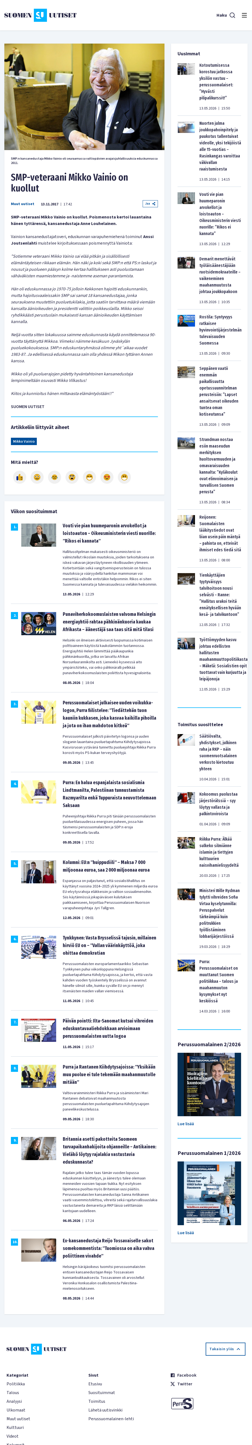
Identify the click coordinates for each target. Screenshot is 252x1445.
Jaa (150, 203)
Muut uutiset (22, 204)
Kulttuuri (15, 1428)
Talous (13, 1393)
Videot (13, 1436)
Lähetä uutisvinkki (105, 1410)
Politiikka (16, 1384)
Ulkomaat (16, 1410)
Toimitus (96, 1401)
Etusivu (95, 1384)
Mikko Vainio (24, 441)
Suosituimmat (101, 1393)
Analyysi (14, 1401)
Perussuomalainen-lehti (111, 1419)
